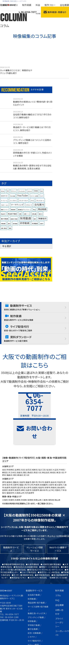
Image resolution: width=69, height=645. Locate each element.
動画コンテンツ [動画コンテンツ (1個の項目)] (5, 212)
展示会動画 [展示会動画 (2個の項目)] (4, 221)
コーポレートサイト (61, 610)
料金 (38, 5)
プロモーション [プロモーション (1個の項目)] (5, 208)
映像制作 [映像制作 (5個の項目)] (42, 221)
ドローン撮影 (33, 619)
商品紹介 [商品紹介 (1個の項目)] (3, 216)
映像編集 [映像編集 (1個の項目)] (3, 226)
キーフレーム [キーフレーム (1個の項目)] (4, 203)
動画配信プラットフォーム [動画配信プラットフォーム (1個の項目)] (24, 212)
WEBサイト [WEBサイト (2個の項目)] (4, 199)
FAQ (57, 577)
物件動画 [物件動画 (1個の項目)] (15, 226)
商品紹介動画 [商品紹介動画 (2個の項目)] (12, 217)
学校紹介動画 (34, 600)
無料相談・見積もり (55, 12)
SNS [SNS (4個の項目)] (36, 193)
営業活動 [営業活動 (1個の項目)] (34, 216)
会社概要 (64, 5)
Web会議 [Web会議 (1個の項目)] (12, 199)
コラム (58, 572)
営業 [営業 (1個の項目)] (20, 216)
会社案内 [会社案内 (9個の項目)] (39, 207)
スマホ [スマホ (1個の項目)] (32, 203)
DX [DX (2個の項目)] (8, 194)
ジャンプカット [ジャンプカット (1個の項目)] (13, 203)
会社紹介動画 (34, 572)
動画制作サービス (9, 5)
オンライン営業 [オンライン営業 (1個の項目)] (34, 199)
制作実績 (26, 5)
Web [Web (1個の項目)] (41, 194)
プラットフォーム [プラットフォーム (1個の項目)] (40, 203)
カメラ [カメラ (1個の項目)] (41, 199)
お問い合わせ (59, 588)
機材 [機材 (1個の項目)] (9, 226)
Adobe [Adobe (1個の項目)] (3, 194)
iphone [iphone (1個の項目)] (29, 194)
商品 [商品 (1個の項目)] (34, 212)
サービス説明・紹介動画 (38, 583)
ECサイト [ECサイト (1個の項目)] (13, 194)
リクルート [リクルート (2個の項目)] (29, 208)
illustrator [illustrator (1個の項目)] (21, 194)
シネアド (31, 612)
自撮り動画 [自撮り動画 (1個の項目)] (4, 231)
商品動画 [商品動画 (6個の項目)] (42, 211)
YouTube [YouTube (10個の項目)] (22, 198)
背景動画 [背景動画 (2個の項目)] (35, 226)
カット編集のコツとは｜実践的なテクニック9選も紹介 (16, 72)
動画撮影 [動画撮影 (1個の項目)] (13, 212)
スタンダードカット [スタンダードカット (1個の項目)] (23, 203)
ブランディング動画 (36, 593)
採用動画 (32, 575)
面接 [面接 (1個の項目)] (10, 231)
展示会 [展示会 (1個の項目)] (41, 216)
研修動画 (32, 597)
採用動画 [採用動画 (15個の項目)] (25, 221)
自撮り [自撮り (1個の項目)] (42, 226)
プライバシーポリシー (59, 599)
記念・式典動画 (34, 608)
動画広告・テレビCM (36, 589)
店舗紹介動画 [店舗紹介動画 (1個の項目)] (14, 221)
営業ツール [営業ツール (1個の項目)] (27, 216)
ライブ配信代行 (34, 615)
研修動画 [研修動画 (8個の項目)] (25, 225)
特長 (28, 628)
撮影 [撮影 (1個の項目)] (35, 221)
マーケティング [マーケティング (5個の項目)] (17, 207)
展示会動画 (33, 604)
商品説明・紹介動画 (36, 579)
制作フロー (50, 5)
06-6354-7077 (28, 12)
